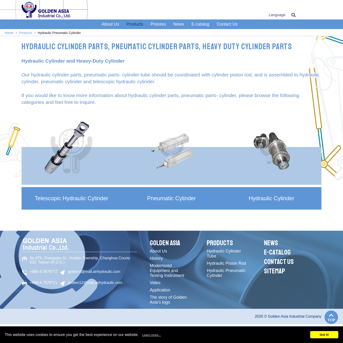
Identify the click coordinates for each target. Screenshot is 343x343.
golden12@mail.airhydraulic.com (95, 283)
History (156, 258)
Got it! (324, 334)
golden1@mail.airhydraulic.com (94, 272)
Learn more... (151, 335)
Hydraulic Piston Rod (226, 263)
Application (160, 290)
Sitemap (274, 271)
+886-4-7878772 (43, 272)
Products (134, 24)
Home (9, 33)
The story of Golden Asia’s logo (168, 300)
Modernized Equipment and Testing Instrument (167, 270)
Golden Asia (165, 242)
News (178, 24)
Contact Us (227, 24)
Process (158, 24)
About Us (110, 24)
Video (155, 282)
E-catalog (200, 24)
